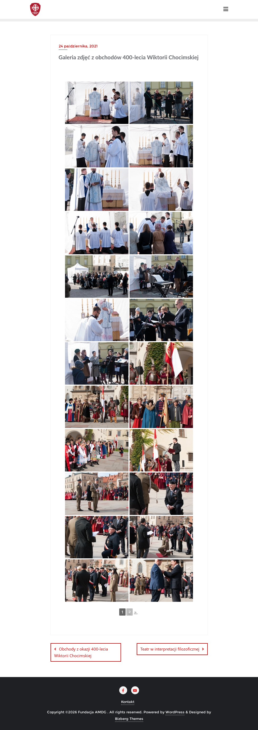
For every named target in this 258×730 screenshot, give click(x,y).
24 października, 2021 (78, 46)
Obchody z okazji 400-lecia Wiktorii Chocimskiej (81, 652)
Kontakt (127, 701)
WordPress (175, 712)
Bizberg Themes (129, 718)
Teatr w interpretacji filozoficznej (169, 649)
